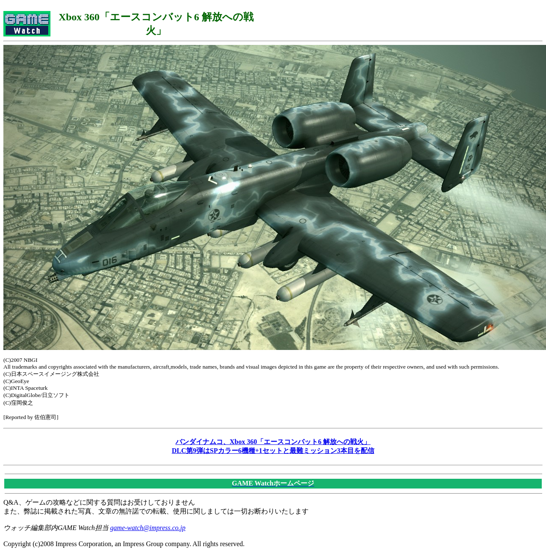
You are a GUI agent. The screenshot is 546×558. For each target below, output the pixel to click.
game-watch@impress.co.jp (148, 527)
